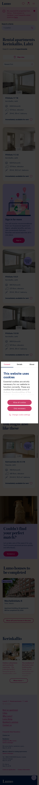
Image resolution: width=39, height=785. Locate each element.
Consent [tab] (7, 364)
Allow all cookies (19, 402)
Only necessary (19, 408)
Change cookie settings (21, 415)
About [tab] (31, 364)
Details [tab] (19, 364)
